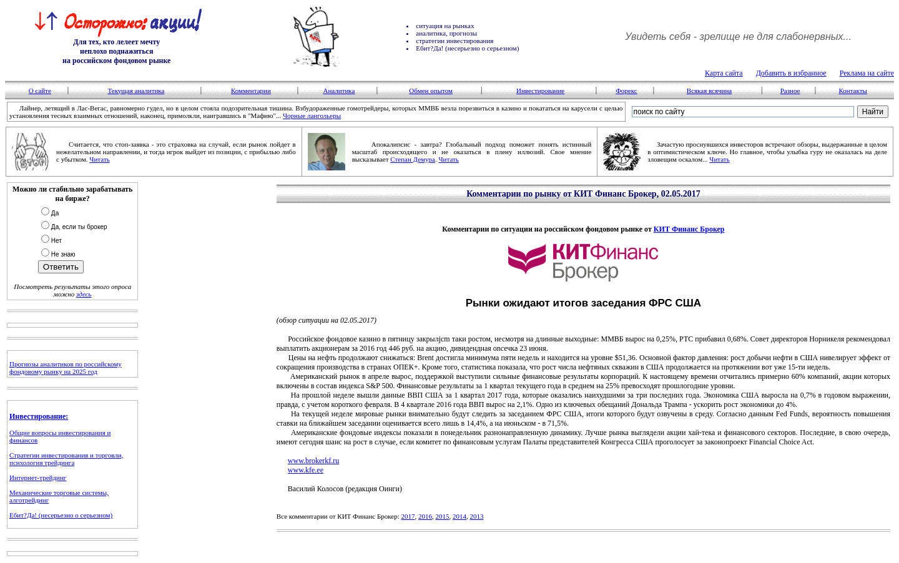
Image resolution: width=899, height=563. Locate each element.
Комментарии (251, 90)
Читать (99, 159)
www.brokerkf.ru (314, 460)
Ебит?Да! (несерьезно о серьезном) (60, 515)
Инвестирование (540, 90)
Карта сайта (724, 73)
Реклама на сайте (867, 73)
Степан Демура (412, 159)
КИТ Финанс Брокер (689, 229)
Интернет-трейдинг (37, 477)
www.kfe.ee (305, 470)
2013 (477, 516)
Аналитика (339, 90)
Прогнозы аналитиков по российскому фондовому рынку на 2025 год (65, 367)
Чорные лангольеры (312, 115)
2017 (408, 516)
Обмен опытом (431, 90)
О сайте (40, 90)
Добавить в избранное (791, 73)
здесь (83, 294)
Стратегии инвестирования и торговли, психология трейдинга (66, 458)
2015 (443, 516)
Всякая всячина (709, 90)
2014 (459, 516)
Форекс (626, 90)
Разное (790, 90)
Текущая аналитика (135, 90)
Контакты (852, 90)
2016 (425, 516)
